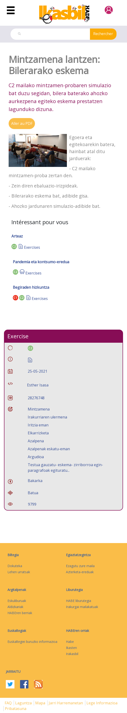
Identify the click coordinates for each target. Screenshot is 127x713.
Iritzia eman (38, 425)
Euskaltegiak (16, 630)
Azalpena (36, 440)
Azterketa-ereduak (80, 572)
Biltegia (13, 555)
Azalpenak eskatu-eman (49, 448)
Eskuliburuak (16, 600)
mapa (40, 703)
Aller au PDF (21, 123)
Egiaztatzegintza (78, 555)
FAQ (9, 703)
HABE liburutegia (78, 600)
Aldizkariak (15, 607)
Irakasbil (72, 654)
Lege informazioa (101, 703)
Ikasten (71, 647)
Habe (70, 641)
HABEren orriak (77, 630)
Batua (33, 492)
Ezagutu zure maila (80, 566)
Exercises (32, 247)
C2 (14, 246)
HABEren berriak (19, 613)
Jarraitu (13, 671)
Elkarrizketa (38, 433)
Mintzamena (39, 409)
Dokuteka (14, 566)
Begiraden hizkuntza (31, 287)
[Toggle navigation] (10, 10)
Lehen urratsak (18, 572)
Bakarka (35, 480)
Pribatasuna (15, 708)
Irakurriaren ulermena (47, 417)
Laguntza (24, 703)
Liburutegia (74, 589)
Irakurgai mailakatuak (82, 607)
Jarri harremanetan (66, 703)
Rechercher (103, 33)
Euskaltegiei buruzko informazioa (32, 641)
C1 (15, 298)
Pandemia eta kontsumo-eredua (41, 261)
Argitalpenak (16, 589)
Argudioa (36, 456)
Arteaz (17, 236)
